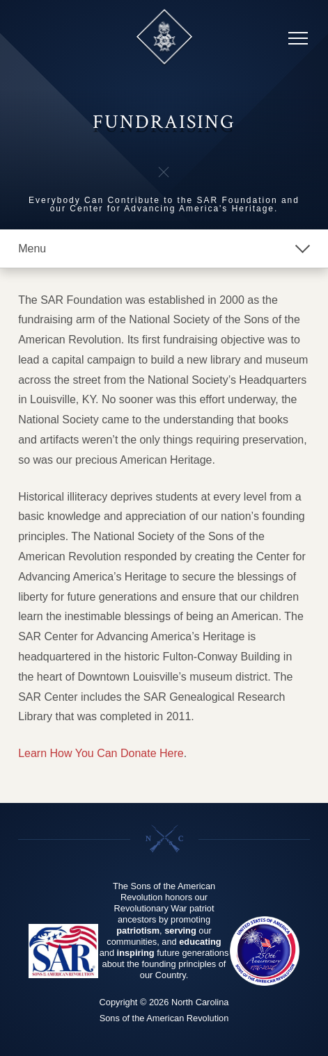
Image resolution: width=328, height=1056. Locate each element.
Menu (32, 248)
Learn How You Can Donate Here (101, 753)
